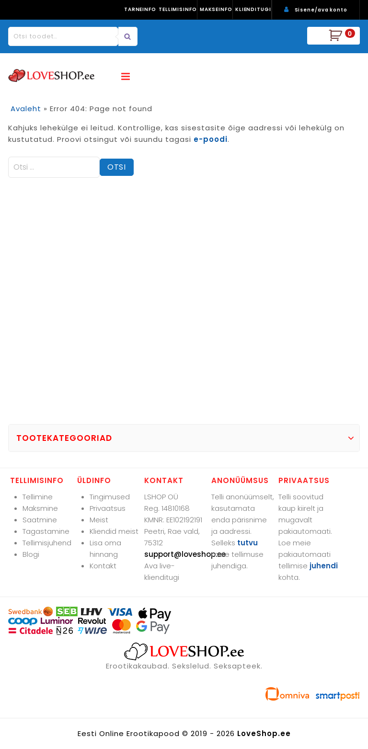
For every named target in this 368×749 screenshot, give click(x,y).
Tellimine (38, 497)
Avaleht (26, 109)
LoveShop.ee (264, 733)
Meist (99, 520)
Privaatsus (108, 508)
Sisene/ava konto (321, 9)
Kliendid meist (114, 531)
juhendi (324, 566)
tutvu (247, 543)
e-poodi (211, 139)
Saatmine (40, 520)
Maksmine (40, 508)
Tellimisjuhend (47, 543)
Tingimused (110, 497)
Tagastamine (46, 531)
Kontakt (103, 566)
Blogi (31, 554)
